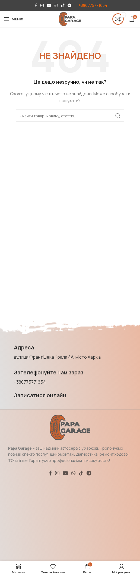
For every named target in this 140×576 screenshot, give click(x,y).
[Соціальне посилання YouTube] (49, 5)
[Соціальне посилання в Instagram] (42, 5)
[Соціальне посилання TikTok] (62, 5)
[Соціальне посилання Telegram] (69, 5)
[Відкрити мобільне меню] (13, 19)
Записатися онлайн (40, 395)
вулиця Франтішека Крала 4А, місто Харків (57, 357)
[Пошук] (70, 115)
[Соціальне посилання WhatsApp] (56, 5)
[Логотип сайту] (70, 18)
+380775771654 (92, 5)
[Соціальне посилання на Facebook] (36, 5)
